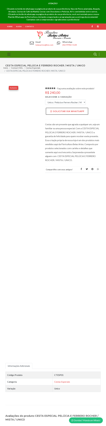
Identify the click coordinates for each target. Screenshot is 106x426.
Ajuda (19, 26)
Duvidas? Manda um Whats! (85, 420)
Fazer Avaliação (19, 261)
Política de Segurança (67, 321)
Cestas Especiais (33, 68)
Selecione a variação (58, 97)
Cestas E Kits (17, 68)
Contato (29, 26)
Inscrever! (36, 364)
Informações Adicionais (19, 182)
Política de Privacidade (68, 325)
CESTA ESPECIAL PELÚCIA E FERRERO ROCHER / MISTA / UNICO (35, 71)
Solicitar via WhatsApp (67, 111)
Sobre (10, 26)
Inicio (5, 68)
